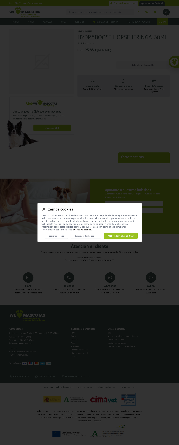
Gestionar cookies (56, 236)
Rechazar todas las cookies (86, 236)
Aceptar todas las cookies (121, 236)
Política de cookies (82, 229)
